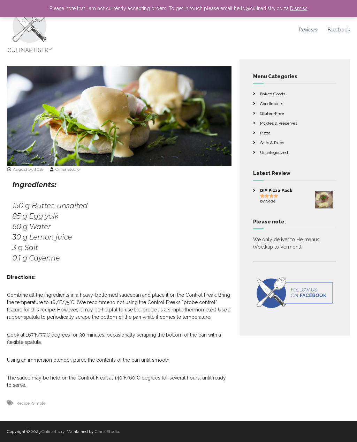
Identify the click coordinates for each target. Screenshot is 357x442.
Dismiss (298, 8)
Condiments (271, 103)
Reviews (308, 29)
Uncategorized (274, 152)
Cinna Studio (67, 169)
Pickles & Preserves (278, 123)
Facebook (339, 29)
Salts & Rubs (272, 142)
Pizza (265, 133)
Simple (38, 403)
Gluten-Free (272, 113)
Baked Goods (272, 93)
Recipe (23, 403)
